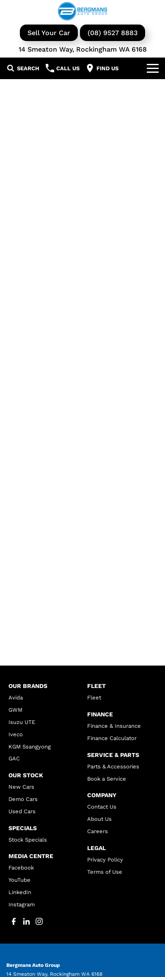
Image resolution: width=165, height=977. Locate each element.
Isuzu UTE (21, 722)
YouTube (19, 880)
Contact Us (101, 807)
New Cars (21, 787)
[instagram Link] (39, 921)
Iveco (15, 734)
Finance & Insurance (114, 726)
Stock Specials (27, 840)
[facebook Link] (13, 921)
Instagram (21, 904)
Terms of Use (104, 872)
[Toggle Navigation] (153, 68)
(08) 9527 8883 (113, 33)
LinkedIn (19, 892)
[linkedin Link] (26, 921)
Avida (15, 697)
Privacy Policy (105, 859)
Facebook (21, 867)
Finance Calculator (112, 738)
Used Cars (22, 811)
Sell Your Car (49, 33)
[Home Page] (82, 11)
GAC (14, 758)
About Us (99, 819)
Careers (97, 831)
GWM (15, 710)
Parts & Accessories (113, 766)
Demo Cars (23, 799)
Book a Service (106, 779)
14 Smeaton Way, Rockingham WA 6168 (83, 49)
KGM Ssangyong (29, 746)
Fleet (94, 697)
